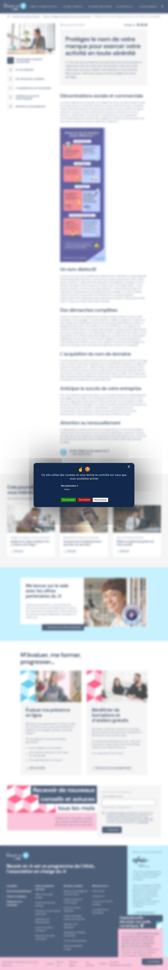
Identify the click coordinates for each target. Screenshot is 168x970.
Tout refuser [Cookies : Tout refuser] (84, 500)
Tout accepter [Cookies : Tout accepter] (68, 500)
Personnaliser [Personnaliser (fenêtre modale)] (100, 500)
